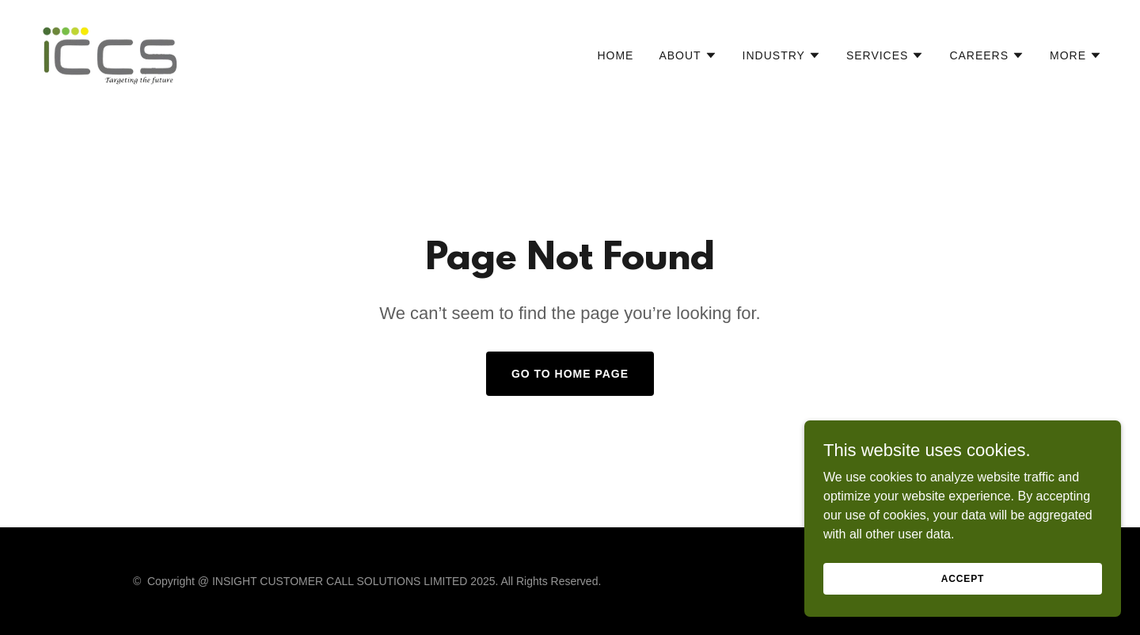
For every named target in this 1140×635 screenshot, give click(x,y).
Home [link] (615, 55)
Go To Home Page (570, 373)
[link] (110, 52)
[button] (687, 55)
